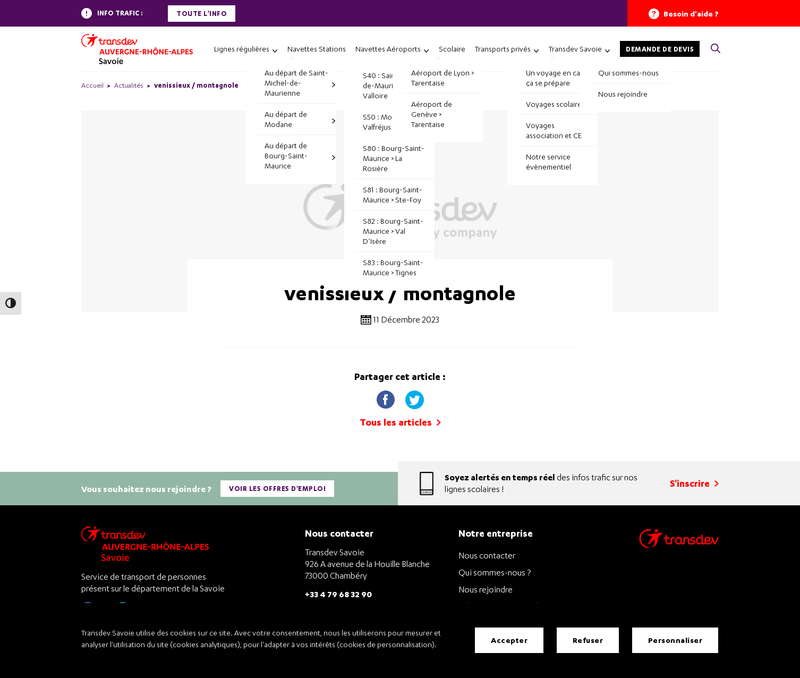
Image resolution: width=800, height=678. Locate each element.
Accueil (92, 85)
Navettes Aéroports (388, 48)
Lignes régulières (241, 48)
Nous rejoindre (485, 587)
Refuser (588, 640)
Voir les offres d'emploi (277, 487)
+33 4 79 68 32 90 (338, 592)
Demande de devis (660, 49)
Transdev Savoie (575, 48)
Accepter (509, 640)
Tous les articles (400, 422)
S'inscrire (694, 482)
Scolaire (452, 48)
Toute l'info (201, 14)
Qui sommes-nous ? (494, 570)
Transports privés (503, 48)
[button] (715, 49)
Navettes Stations (316, 48)
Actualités (128, 85)
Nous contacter (486, 553)
